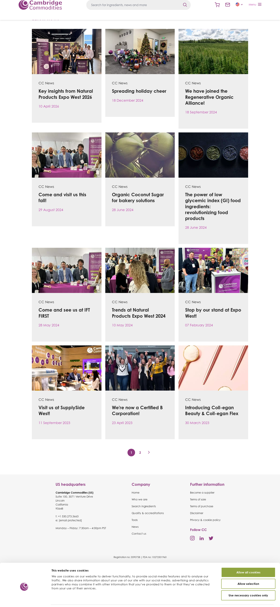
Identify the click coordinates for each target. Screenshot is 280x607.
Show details (203, 599)
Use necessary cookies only (248, 582)
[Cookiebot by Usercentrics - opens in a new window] (24, 599)
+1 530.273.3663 (68, 516)
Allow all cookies (248, 559)
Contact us (227, 4)
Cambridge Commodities (40, 5)
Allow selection (248, 571)
